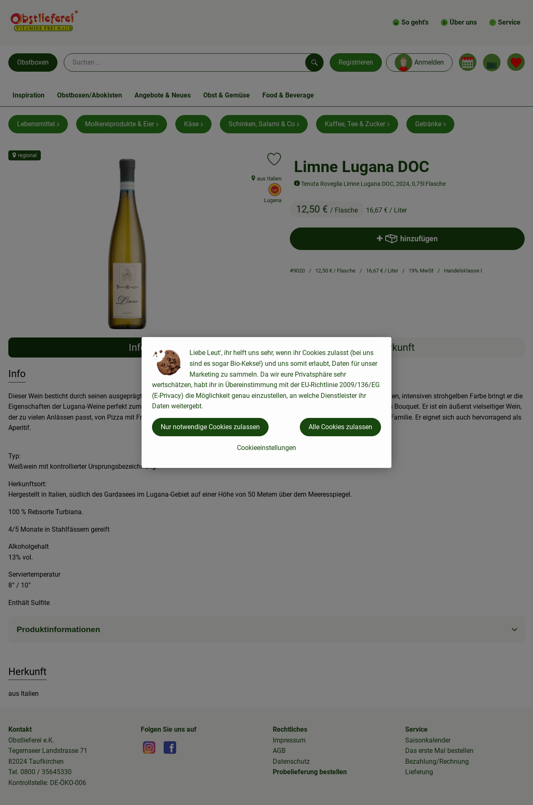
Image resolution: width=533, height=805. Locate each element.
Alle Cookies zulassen (340, 427)
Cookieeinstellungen (266, 448)
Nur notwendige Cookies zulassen (210, 427)
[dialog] (266, 402)
